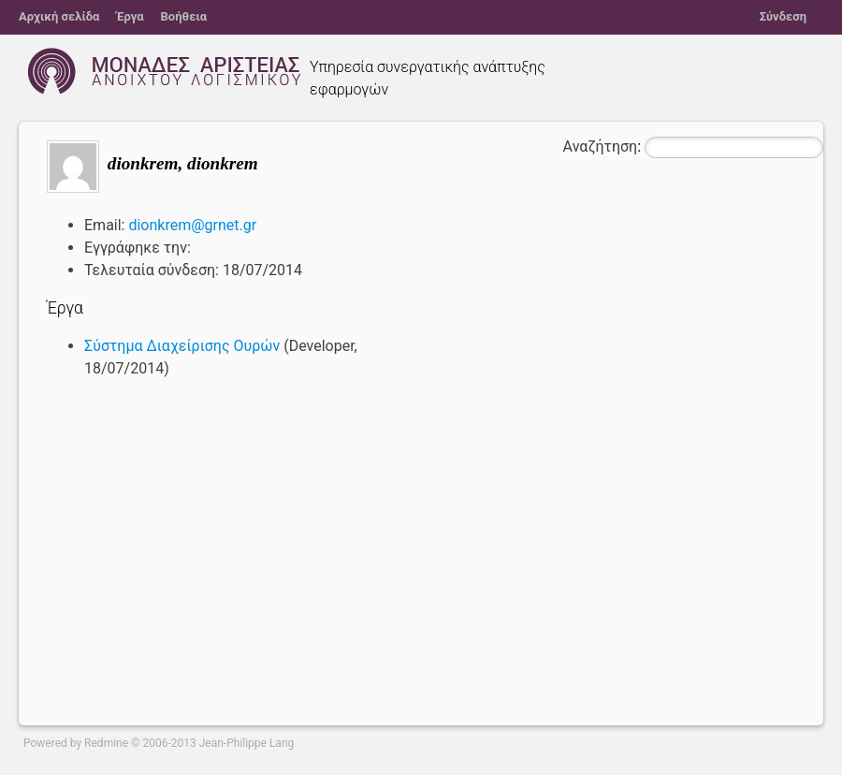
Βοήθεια (184, 16)
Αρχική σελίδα (59, 16)
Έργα (129, 16)
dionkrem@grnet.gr (192, 225)
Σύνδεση (783, 16)
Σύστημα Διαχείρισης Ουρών (182, 346)
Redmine (106, 743)
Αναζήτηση (600, 146)
